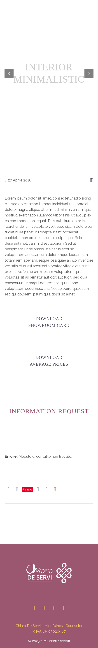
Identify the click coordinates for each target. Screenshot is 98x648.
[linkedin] (44, 608)
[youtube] (64, 608)
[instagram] (34, 608)
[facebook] (54, 608)
